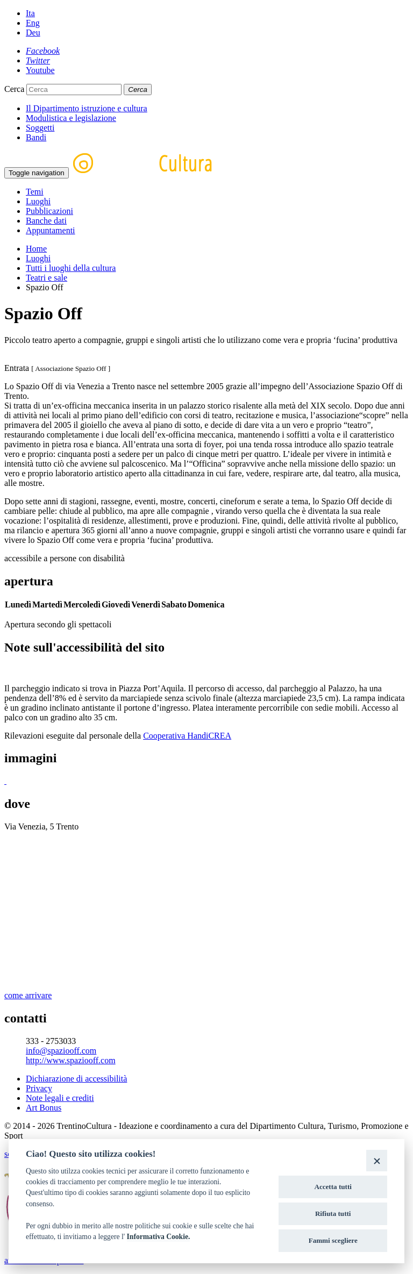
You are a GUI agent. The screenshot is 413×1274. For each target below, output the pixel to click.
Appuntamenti (50, 230)
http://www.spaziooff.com (71, 1060)
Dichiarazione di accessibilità (76, 1078)
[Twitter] (38, 60)
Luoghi (38, 201)
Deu (33, 32)
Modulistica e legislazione (71, 118)
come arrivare (28, 995)
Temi (35, 191)
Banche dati (46, 220)
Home (36, 248)
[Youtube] (40, 70)
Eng (33, 22)
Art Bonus (43, 1107)
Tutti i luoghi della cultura (71, 268)
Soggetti (40, 127)
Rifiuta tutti (333, 1213)
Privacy (39, 1088)
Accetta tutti (333, 1187)
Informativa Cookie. (158, 1237)
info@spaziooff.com (61, 1050)
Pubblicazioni (49, 211)
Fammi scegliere (333, 1240)
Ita (30, 13)
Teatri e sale (46, 277)
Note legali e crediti (60, 1098)
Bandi (36, 137)
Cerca (14, 89)
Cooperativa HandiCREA (187, 735)
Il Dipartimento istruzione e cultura (86, 108)
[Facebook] (43, 50)
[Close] (376, 1160)
